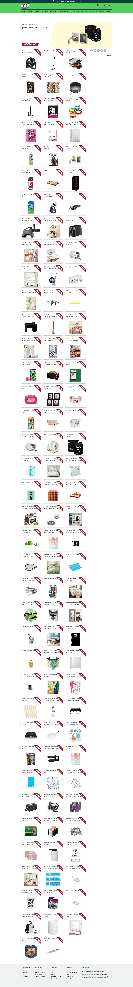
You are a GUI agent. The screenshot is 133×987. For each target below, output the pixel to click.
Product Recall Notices (40, 976)
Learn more (78, 1)
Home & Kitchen (24, 17)
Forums (98, 6)
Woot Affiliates (70, 970)
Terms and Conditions (71, 972)
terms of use (89, 977)
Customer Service (39, 970)
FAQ (24, 974)
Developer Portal (55, 978)
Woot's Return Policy (40, 972)
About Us (25, 970)
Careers (25, 972)
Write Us (37, 978)
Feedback (25, 976)
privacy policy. (97, 977)
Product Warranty (39, 974)
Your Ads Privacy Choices (89, 985)
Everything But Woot (56, 976)
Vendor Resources (70, 978)
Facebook (53, 970)
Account (104, 6)
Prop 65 (68, 974)
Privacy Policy (69, 976)
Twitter (53, 972)
